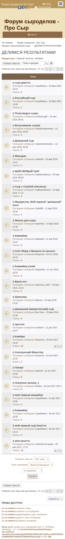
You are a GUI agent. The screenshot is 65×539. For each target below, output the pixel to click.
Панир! (19, 367)
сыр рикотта (22, 82)
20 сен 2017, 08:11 (53, 386)
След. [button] (61, 69)
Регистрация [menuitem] (45, 7)
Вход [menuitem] (48, 4)
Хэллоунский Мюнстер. (29, 352)
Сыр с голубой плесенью (30, 186)
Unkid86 (39, 208)
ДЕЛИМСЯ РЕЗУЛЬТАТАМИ (29, 52)
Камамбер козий (25, 266)
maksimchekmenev (44, 128)
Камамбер (21, 235)
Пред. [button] (46, 69)
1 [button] (50, 69)
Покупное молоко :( (27, 382)
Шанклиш (21, 296)
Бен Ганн (39, 312)
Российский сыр (25, 98)
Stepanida (40, 269)
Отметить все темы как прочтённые (19, 69)
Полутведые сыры (26, 113)
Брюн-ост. (21, 281)
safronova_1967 (42, 285)
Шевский (39, 239)
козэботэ (39, 327)
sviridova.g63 (41, 116)
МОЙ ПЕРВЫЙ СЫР (27, 171)
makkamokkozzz (43, 174)
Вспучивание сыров (27, 125)
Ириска (38, 300)
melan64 (39, 159)
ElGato (38, 386)
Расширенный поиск (51, 63)
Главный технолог (24, 58)
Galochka (39, 224)
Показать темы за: (32, 459)
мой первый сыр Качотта (30, 425)
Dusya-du (39, 254)
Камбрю (20, 336)
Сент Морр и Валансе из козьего (35, 251)
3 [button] (57, 69)
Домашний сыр (24, 140)
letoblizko (39, 58)
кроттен (19, 324)
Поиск (46, 63)
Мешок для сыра (25, 220)
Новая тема (10, 63)
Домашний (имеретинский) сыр (34, 309)
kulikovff (39, 371)
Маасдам (20, 156)
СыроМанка (41, 86)
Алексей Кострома (44, 444)
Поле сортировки (32, 465)
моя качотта (22, 440)
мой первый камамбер (29, 395)
